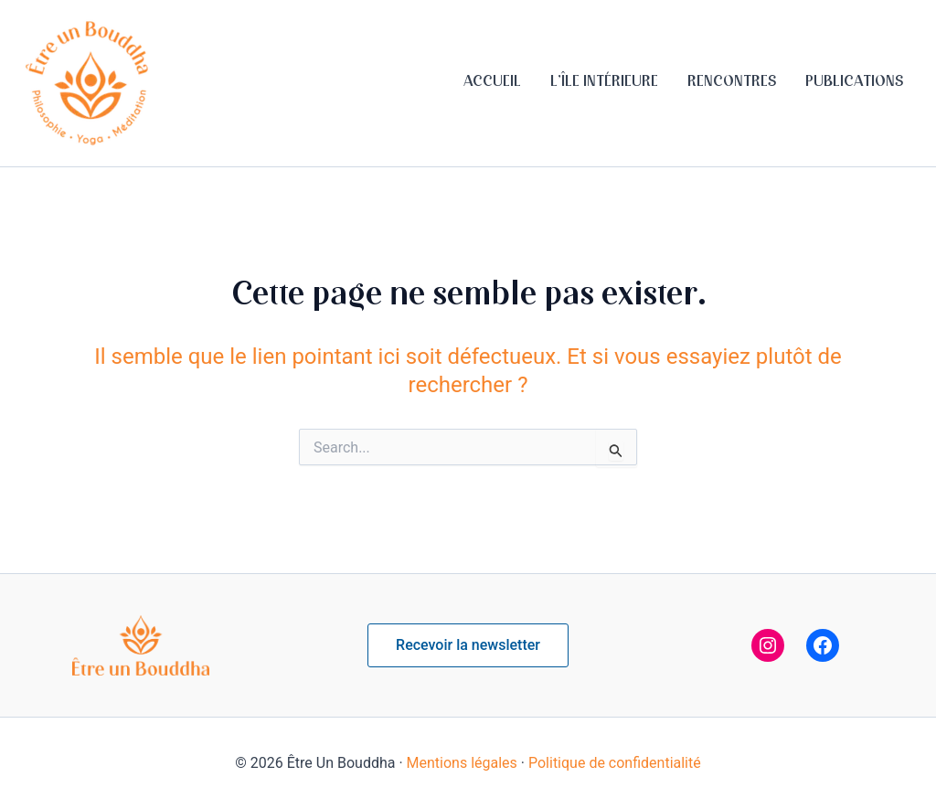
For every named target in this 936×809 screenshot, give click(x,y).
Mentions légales (462, 763)
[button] (468, 645)
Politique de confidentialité (614, 763)
